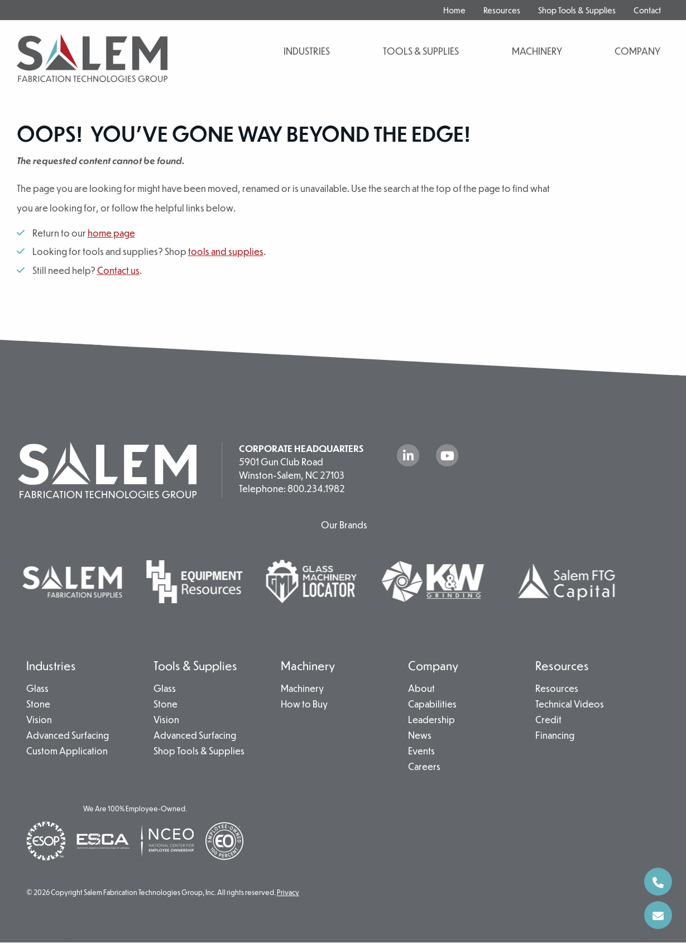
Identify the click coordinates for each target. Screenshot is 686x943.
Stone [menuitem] (38, 705)
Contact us (118, 270)
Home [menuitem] (454, 10)
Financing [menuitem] (554, 736)
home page (111, 233)
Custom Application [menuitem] (67, 752)
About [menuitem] (421, 689)
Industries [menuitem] (51, 665)
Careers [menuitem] (424, 767)
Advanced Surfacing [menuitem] (67, 736)
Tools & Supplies (421, 51)
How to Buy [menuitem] (304, 705)
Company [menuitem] (433, 665)
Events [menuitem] (421, 752)
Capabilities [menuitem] (432, 705)
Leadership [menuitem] (431, 720)
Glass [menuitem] (37, 689)
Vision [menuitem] (39, 720)
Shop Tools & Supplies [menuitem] (577, 10)
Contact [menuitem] (647, 10)
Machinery (537, 51)
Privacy (288, 892)
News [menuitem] (419, 736)
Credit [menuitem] (548, 720)
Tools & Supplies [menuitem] (195, 665)
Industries (307, 51)
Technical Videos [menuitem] (569, 705)
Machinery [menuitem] (308, 665)
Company (637, 51)
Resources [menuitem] (501, 10)
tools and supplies (225, 251)
